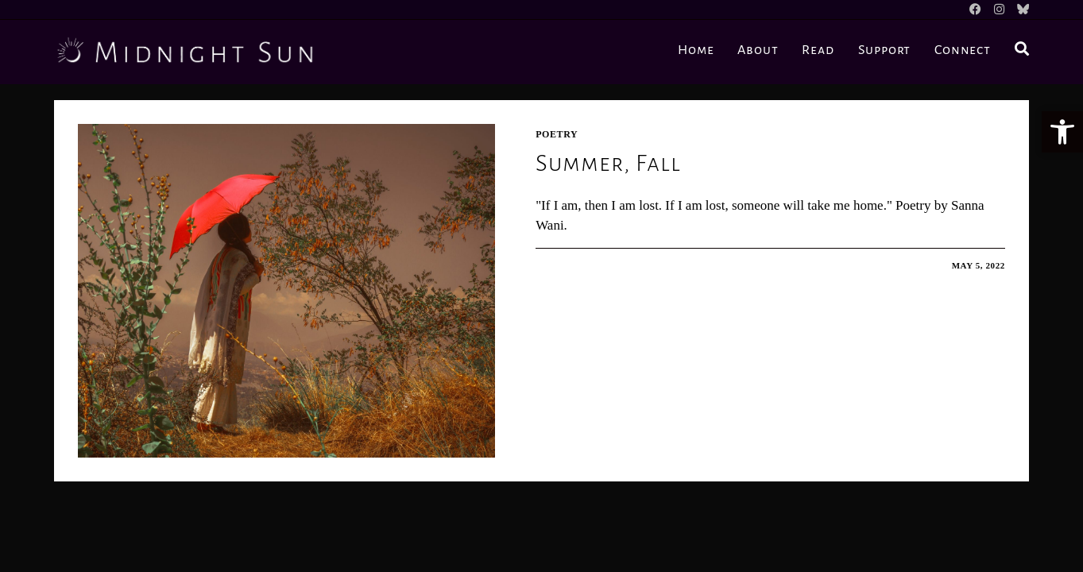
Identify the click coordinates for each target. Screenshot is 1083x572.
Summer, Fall (608, 163)
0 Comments (584, 265)
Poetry (557, 134)
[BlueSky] (1020, 9)
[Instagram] (999, 9)
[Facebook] (975, 9)
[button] (1062, 132)
